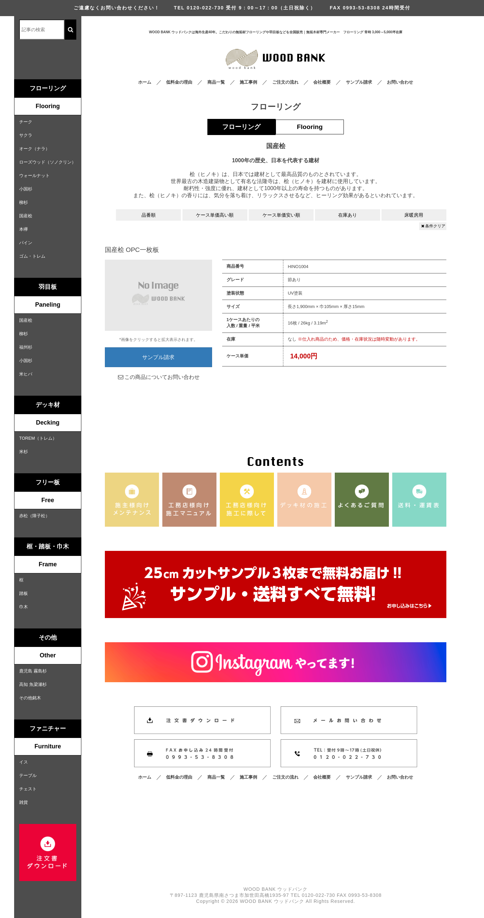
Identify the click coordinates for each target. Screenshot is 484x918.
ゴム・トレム (32, 256)
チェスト (28, 788)
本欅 (23, 229)
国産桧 (25, 215)
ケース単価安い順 (281, 215)
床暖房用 (413, 215)
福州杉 (25, 347)
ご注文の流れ (285, 82)
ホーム (144, 82)
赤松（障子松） (34, 515)
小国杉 (25, 188)
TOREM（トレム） (38, 438)
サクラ (25, 135)
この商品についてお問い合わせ (158, 377)
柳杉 (23, 202)
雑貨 (23, 802)
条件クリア (432, 226)
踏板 (23, 593)
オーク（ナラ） (34, 148)
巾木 (23, 606)
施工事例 (248, 82)
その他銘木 (30, 697)
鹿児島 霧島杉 (33, 670)
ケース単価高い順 (215, 215)
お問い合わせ (400, 82)
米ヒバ (25, 374)
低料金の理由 (179, 82)
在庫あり (347, 215)
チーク (25, 121)
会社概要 (322, 82)
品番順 (149, 215)
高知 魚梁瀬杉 (33, 684)
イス (23, 761)
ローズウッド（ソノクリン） (47, 162)
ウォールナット (34, 175)
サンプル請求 (359, 82)
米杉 (23, 451)
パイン (25, 242)
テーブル (28, 775)
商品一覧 (216, 82)
